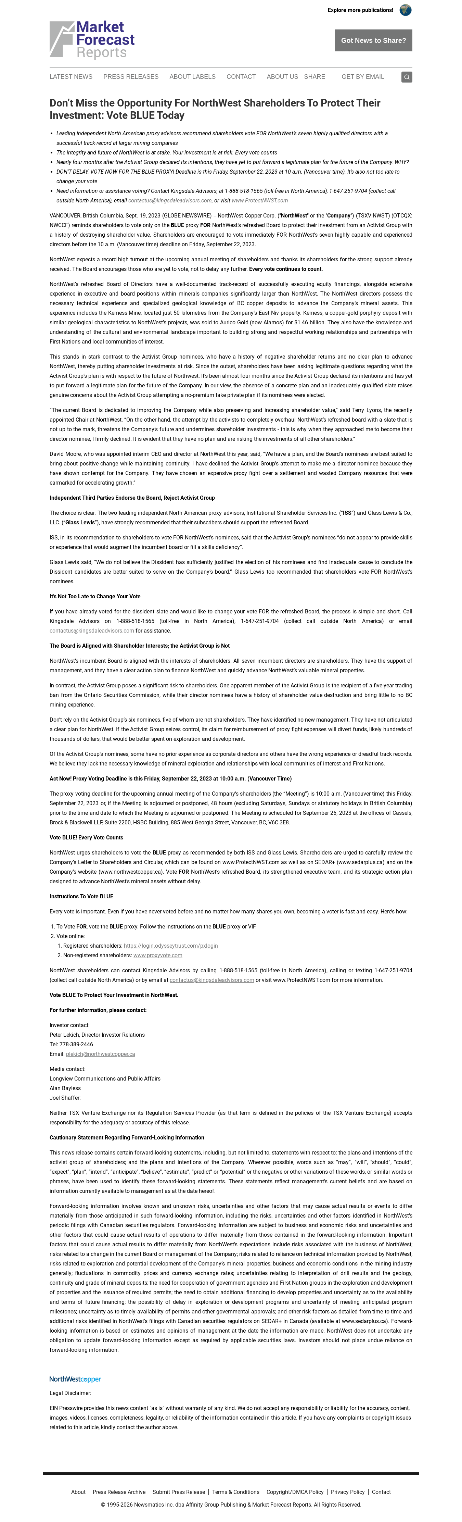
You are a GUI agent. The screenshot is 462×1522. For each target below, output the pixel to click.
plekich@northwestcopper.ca (100, 1054)
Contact (241, 76)
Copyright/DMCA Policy (295, 1492)
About (78, 1492)
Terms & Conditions (235, 1492)
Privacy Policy (348, 1492)
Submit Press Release (179, 1492)
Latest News (71, 76)
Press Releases (130, 76)
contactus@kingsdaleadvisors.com (92, 630)
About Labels (192, 76)
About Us (282, 76)
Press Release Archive (119, 1492)
